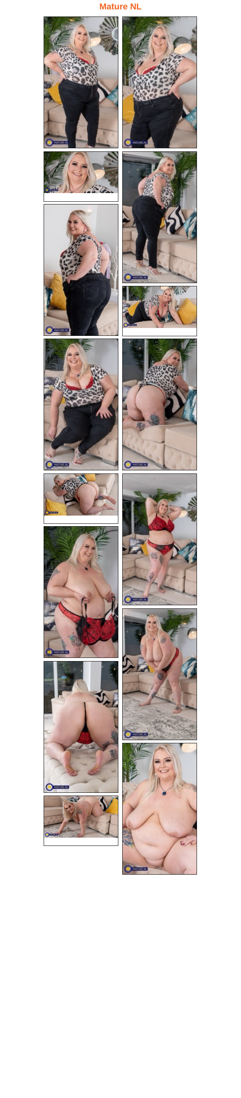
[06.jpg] (159, 311)
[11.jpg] (81, 592)
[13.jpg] (81, 727)
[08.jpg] (159, 404)
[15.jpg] (81, 821)
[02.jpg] (159, 82)
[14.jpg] (159, 809)
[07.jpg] (81, 404)
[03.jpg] (81, 176)
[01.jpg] (81, 82)
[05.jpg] (81, 270)
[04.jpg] (159, 217)
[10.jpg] (159, 539)
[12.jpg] (159, 674)
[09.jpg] (81, 498)
